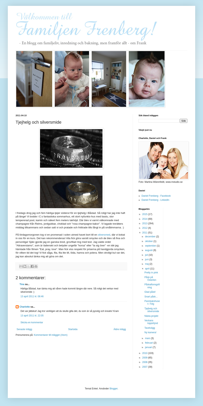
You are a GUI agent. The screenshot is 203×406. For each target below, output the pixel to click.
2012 (145, 228)
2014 (145, 219)
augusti (149, 250)
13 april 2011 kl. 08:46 (32, 296)
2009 (145, 357)
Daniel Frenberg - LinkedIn (155, 200)
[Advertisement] (181, 266)
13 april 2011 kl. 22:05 (32, 315)
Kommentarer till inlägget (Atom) (50, 335)
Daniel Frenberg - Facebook (156, 195)
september (151, 245)
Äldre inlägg (120, 329)
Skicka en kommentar (31, 322)
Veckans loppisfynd (151, 322)
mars (148, 338)
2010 (145, 353)
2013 (145, 223)
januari (149, 347)
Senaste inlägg (24, 329)
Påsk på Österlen (150, 278)
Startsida (72, 329)
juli (147, 255)
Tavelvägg (149, 328)
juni (147, 259)
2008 (145, 362)
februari (149, 342)
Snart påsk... (151, 296)
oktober (149, 241)
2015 (145, 214)
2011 (145, 232)
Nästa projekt (151, 316)
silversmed (104, 234)
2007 (145, 366)
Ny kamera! (150, 332)
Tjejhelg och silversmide (151, 310)
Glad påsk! (150, 292)
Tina (22, 284)
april (147, 268)
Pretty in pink (151, 272)
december (150, 236)
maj (147, 264)
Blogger (114, 388)
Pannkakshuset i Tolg (152, 302)
